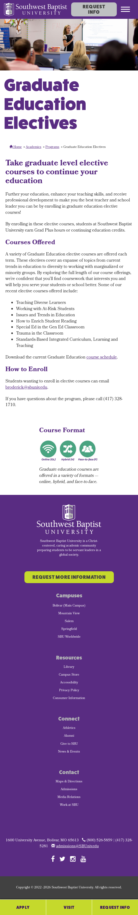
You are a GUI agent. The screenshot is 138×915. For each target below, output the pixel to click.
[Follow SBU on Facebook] (53, 859)
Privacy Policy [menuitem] (69, 690)
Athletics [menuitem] (69, 728)
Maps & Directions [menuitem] (69, 782)
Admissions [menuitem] (69, 789)
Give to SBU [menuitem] (69, 744)
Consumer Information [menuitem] (69, 698)
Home (15, 147)
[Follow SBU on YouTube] (83, 859)
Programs (52, 147)
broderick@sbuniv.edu (26, 387)
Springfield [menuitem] (69, 629)
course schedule (101, 357)
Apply (23, 907)
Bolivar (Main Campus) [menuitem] (69, 606)
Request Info (94, 9)
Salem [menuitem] (69, 621)
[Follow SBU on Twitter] (62, 859)
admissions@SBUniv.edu (77, 846)
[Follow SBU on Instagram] (73, 859)
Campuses (69, 596)
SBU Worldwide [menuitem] (69, 637)
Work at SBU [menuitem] (69, 805)
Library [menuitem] (69, 667)
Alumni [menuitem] (69, 736)
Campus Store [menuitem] (69, 675)
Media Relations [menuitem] (69, 797)
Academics (33, 147)
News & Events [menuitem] (69, 752)
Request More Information (69, 577)
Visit (69, 907)
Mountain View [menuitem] (69, 613)
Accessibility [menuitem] (69, 683)
